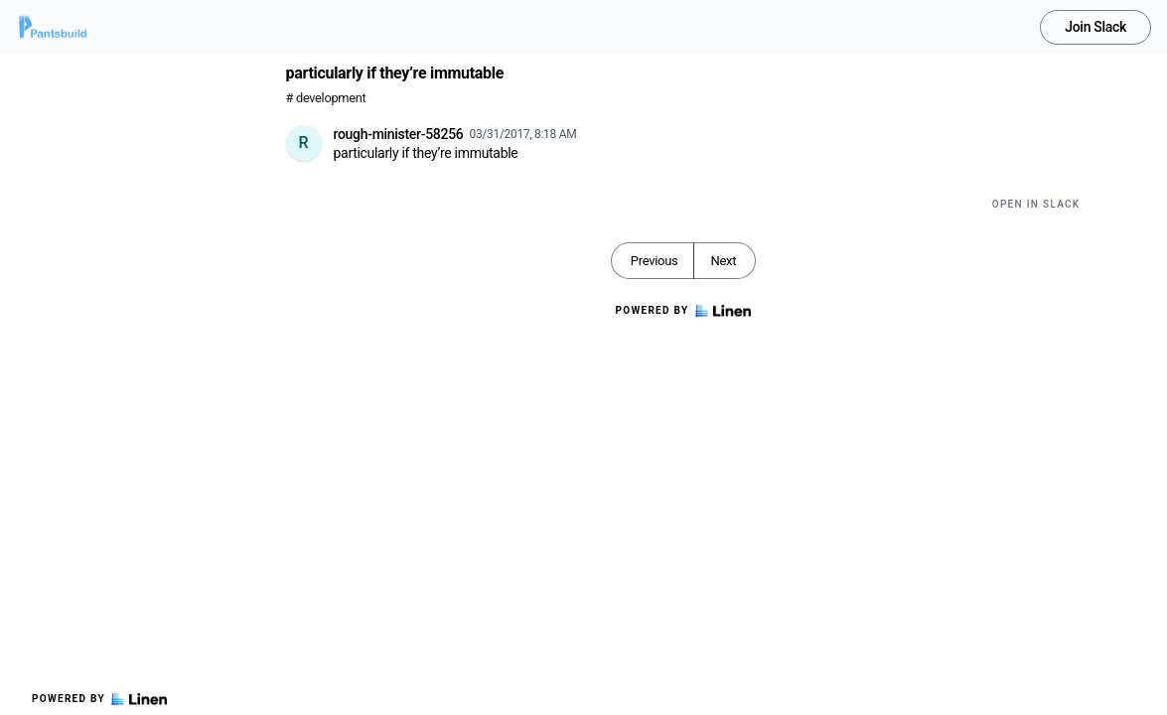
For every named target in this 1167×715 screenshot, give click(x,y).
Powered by (99, 699)
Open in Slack (1036, 204)
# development (326, 97)
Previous (654, 260)
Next (723, 260)
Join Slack (1095, 27)
